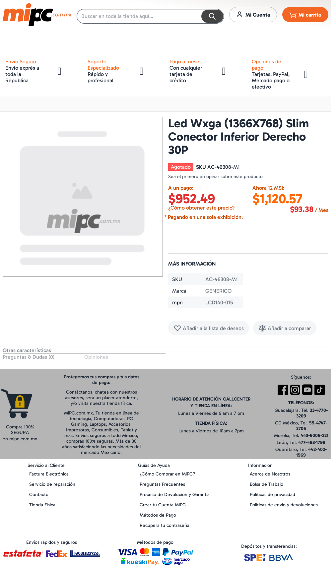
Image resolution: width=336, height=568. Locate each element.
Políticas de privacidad (272, 494)
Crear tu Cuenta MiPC (163, 505)
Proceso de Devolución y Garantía (175, 494)
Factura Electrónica (49, 474)
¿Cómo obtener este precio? (201, 208)
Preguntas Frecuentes (162, 484)
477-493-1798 (311, 442)
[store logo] (37, 14)
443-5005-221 (314, 435)
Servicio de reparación (52, 484)
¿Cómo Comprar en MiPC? (167, 474)
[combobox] (150, 16)
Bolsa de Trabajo (266, 484)
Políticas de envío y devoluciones (284, 505)
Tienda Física (42, 505)
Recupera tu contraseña (164, 525)
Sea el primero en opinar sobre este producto (215, 176)
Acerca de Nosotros (270, 474)
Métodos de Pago (158, 515)
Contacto (38, 494)
